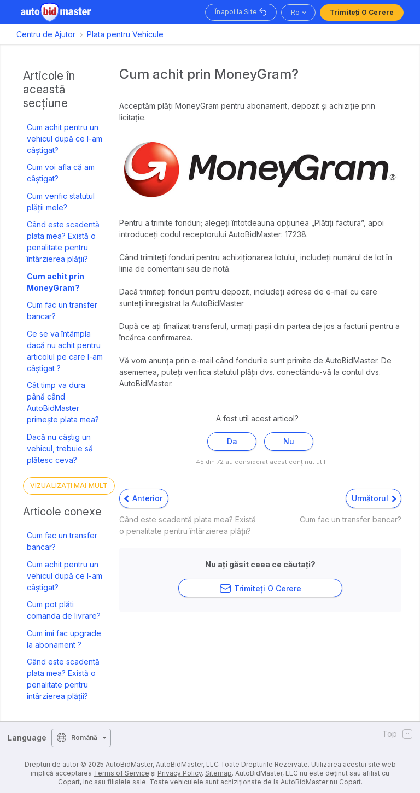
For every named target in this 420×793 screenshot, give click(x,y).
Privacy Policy (180, 773)
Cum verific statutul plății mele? (61, 201)
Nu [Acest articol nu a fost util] (288, 441)
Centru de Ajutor (45, 34)
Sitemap (218, 773)
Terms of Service (121, 773)
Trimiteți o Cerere (362, 12)
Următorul (374, 498)
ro (295, 12)
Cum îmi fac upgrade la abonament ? (64, 638)
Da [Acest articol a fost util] (232, 441)
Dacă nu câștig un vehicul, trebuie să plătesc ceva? (60, 448)
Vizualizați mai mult (69, 485)
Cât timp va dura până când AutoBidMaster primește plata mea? (63, 402)
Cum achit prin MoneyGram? (55, 282)
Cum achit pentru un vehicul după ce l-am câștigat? (64, 138)
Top (397, 734)
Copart (350, 782)
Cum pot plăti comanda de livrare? (64, 610)
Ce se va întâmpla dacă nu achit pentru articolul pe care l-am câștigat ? (65, 351)
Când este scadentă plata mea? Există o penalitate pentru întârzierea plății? (63, 241)
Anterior (143, 498)
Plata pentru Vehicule (125, 34)
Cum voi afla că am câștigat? (61, 172)
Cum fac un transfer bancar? (62, 310)
